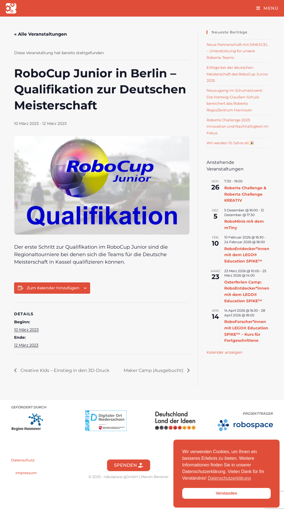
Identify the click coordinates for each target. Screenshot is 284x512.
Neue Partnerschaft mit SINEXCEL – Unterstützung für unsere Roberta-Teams (237, 51)
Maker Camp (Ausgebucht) (154, 370)
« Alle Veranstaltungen (40, 34)
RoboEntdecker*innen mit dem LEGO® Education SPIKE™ (246, 255)
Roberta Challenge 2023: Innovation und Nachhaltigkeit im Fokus (238, 126)
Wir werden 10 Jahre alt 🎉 (230, 143)
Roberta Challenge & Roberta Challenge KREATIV (245, 194)
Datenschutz (23, 460)
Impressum (26, 473)
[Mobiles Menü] (267, 8)
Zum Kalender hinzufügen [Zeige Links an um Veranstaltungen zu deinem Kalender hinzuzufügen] (53, 287)
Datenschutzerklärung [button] (229, 478)
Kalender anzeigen (224, 352)
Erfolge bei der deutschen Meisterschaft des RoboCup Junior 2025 (237, 74)
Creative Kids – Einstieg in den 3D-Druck (64, 370)
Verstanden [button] (226, 493)
